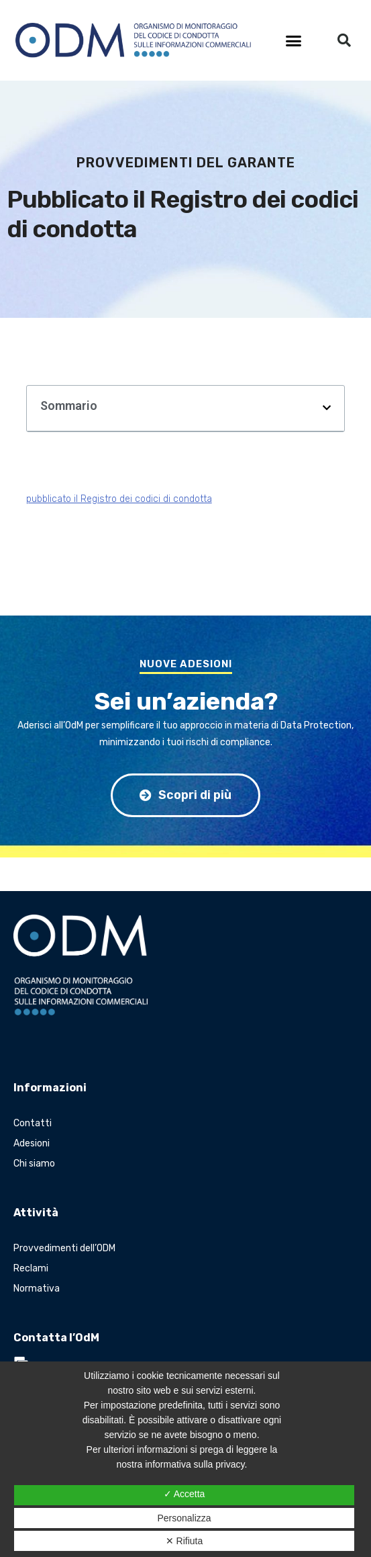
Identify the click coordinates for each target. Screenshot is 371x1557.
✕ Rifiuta (184, 1540)
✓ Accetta (184, 1493)
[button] (294, 40)
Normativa (36, 1288)
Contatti (32, 1123)
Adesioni (31, 1143)
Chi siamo (34, 1163)
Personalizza (184, 1518)
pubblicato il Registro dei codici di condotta (119, 499)
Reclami (30, 1268)
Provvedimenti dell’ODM (64, 1248)
